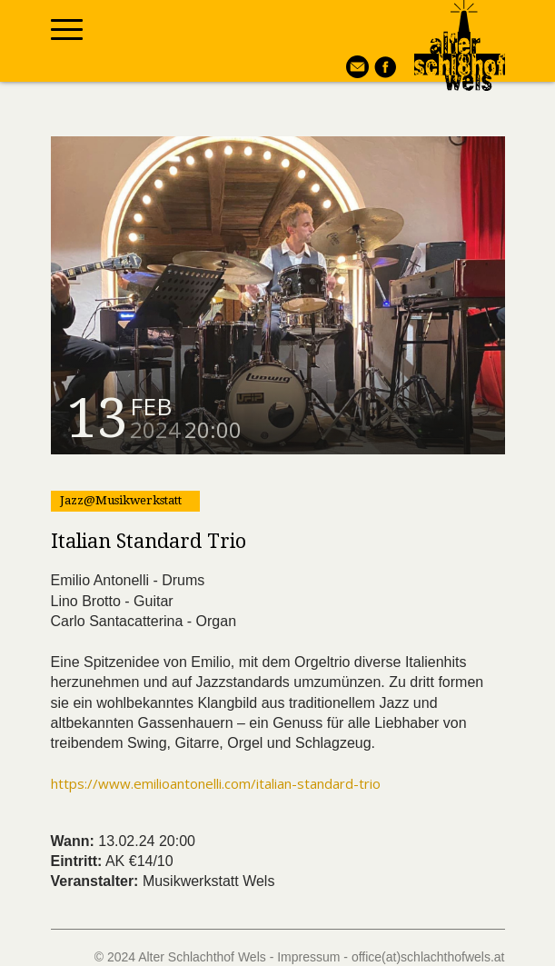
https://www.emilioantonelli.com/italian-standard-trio (216, 783)
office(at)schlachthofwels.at (428, 957)
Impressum (308, 957)
